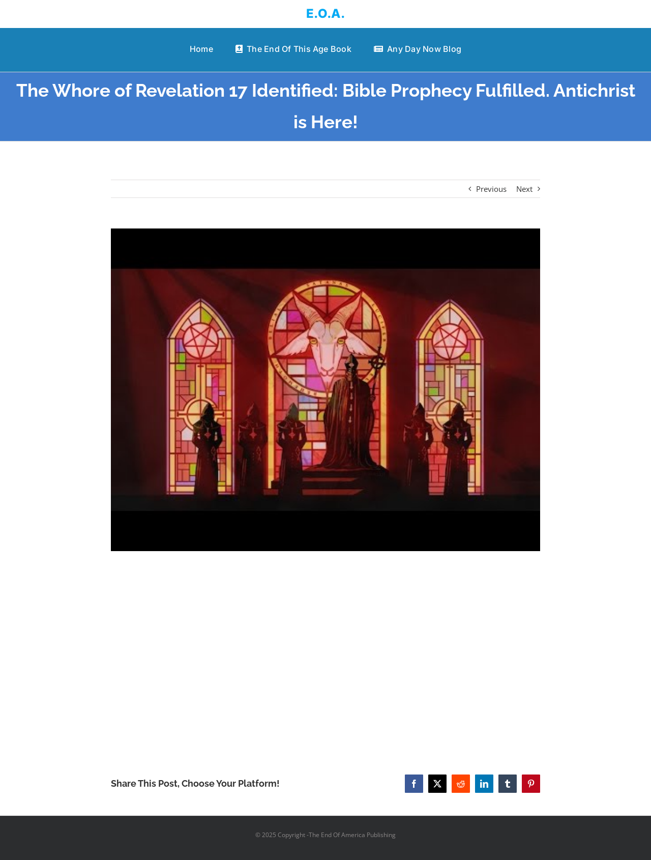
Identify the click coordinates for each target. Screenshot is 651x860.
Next (524, 189)
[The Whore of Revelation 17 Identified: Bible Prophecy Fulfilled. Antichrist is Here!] (326, 389)
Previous (491, 189)
